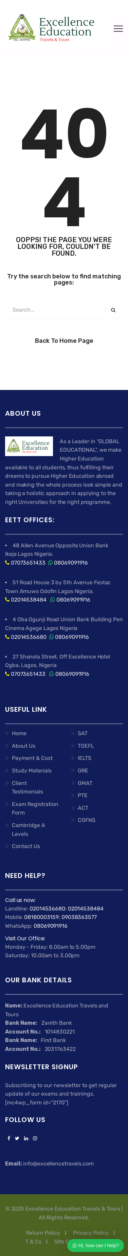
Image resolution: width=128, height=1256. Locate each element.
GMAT (85, 783)
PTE (83, 795)
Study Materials (32, 770)
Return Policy (43, 1233)
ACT (83, 808)
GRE (83, 770)
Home (19, 733)
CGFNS (86, 820)
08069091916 (71, 563)
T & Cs (33, 1241)
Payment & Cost (32, 758)
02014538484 (28, 599)
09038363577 (79, 917)
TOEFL (86, 746)
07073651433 (28, 563)
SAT (83, 733)
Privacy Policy (91, 1233)
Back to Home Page (64, 341)
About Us (23, 746)
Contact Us (26, 846)
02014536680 (29, 637)
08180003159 (41, 917)
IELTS (84, 758)
